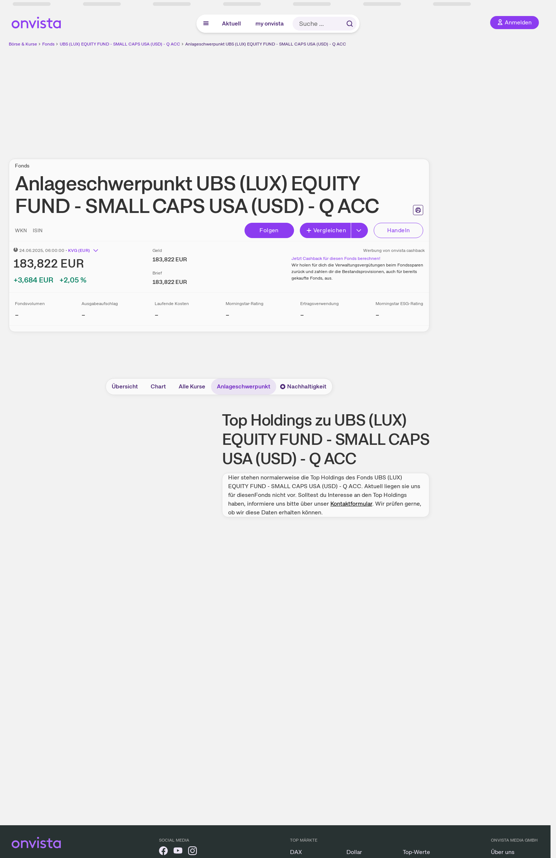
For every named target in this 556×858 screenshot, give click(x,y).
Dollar (354, 852)
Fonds (48, 44)
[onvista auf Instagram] (192, 852)
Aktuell (231, 23)
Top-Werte (416, 852)
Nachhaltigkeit (303, 386)
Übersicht (125, 386)
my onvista (269, 23)
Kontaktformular (351, 503)
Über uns (503, 852)
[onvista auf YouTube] (178, 852)
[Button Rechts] (359, 230)
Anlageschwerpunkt (243, 386)
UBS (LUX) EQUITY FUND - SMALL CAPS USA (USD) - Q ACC (120, 44)
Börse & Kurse (23, 44)
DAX (296, 852)
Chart (158, 386)
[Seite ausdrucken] (418, 210)
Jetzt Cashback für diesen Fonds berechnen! (335, 258)
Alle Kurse (192, 386)
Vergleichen (326, 230)
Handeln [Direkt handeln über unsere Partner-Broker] (398, 230)
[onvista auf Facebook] (163, 852)
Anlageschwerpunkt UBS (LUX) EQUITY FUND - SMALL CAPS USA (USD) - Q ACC (265, 44)
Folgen (268, 230)
